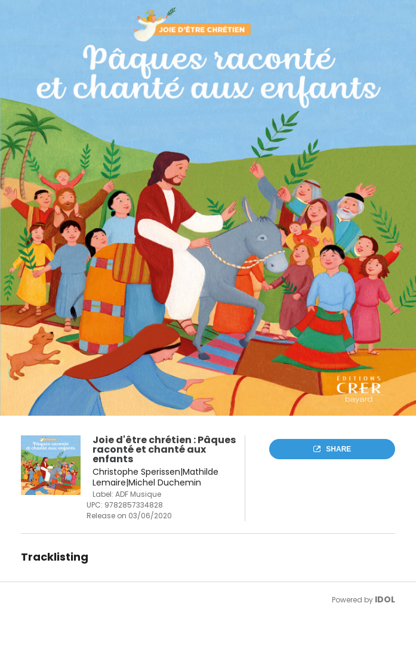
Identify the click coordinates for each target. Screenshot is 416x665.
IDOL (385, 599)
